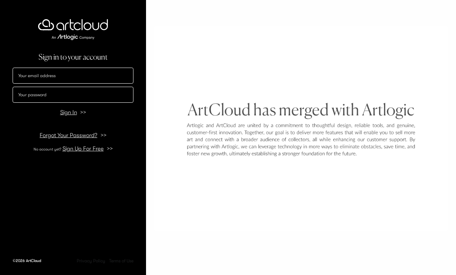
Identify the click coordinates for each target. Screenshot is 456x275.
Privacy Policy (91, 261)
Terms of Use (121, 261)
